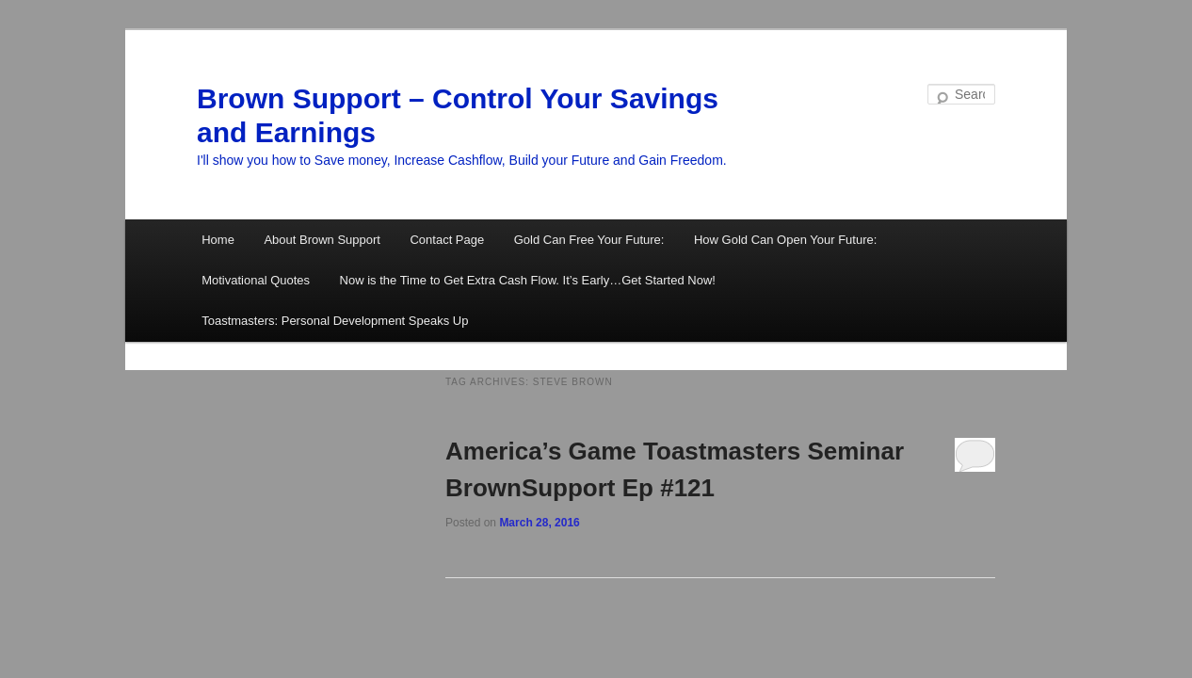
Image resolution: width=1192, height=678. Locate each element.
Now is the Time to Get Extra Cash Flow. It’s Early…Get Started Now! (528, 280)
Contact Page (447, 240)
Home (217, 240)
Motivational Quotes (255, 280)
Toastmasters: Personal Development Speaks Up (334, 321)
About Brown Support (322, 240)
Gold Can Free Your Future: (589, 240)
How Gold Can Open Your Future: (785, 240)
